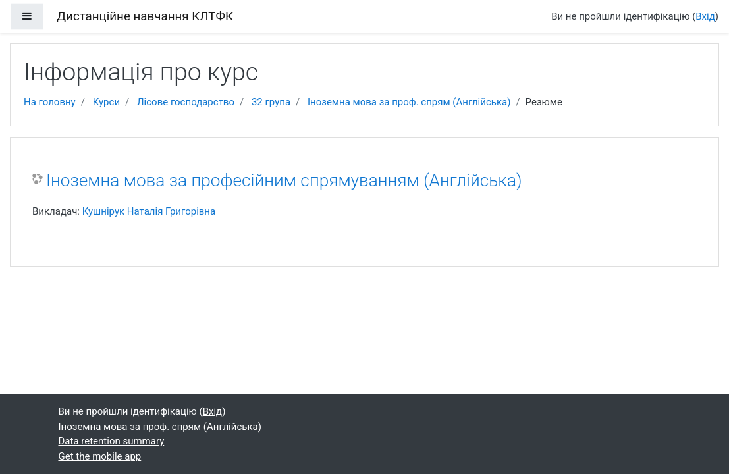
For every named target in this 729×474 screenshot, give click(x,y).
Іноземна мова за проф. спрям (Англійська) (409, 102)
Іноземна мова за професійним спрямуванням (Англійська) (284, 180)
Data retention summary (112, 441)
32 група (271, 102)
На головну (50, 102)
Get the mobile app (100, 456)
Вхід (705, 16)
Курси (106, 102)
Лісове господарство (185, 102)
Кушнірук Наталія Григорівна (149, 211)
